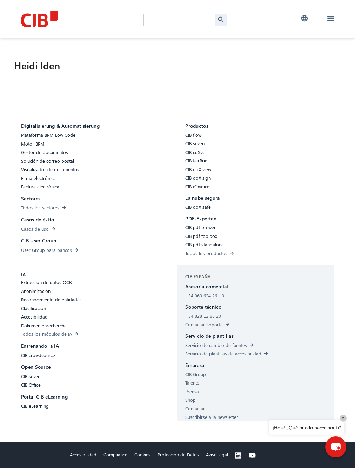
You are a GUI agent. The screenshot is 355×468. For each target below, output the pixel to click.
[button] (304, 18)
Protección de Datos (178, 454)
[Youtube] (252, 455)
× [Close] (343, 418)
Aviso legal (217, 454)
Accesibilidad (83, 454)
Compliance (115, 454)
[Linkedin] (238, 455)
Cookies (142, 454)
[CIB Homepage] (73, 19)
